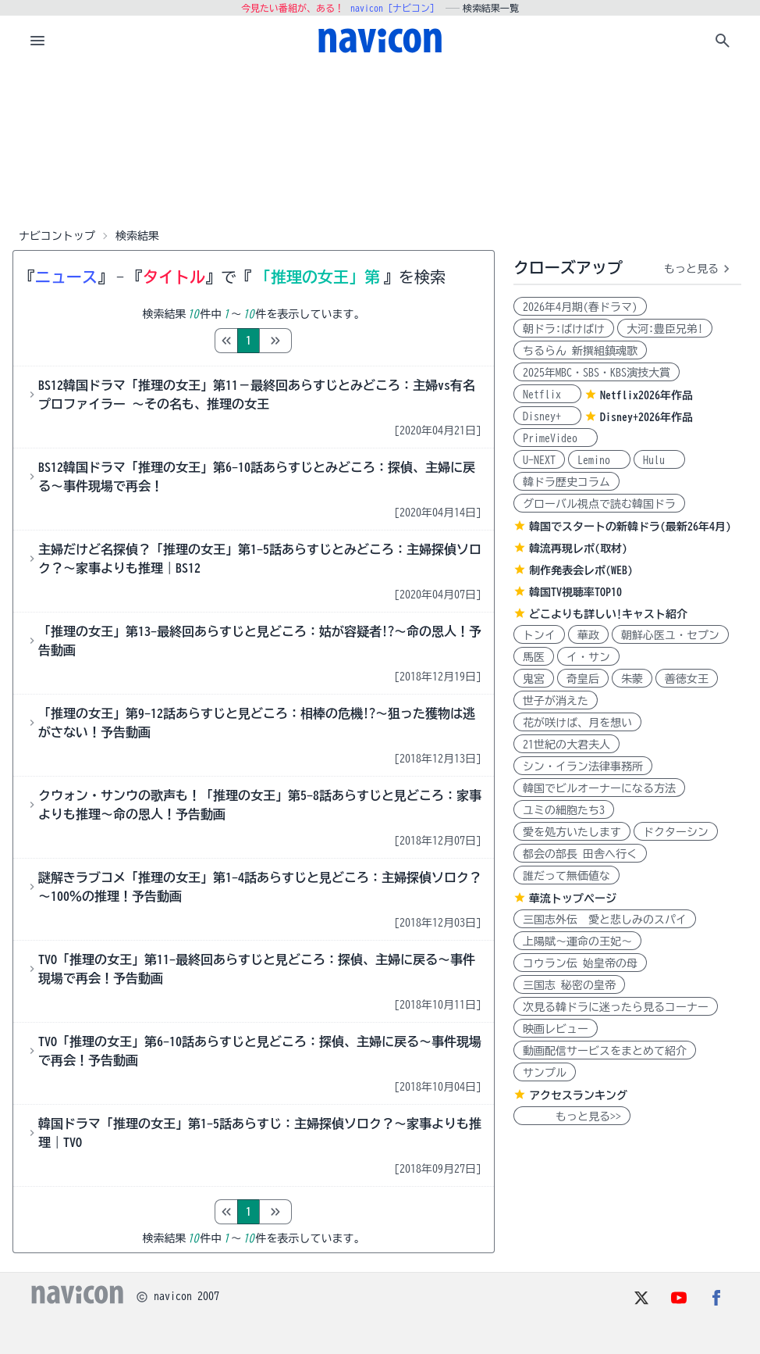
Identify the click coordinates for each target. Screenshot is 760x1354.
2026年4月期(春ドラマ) (580, 307)
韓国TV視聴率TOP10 (575, 592)
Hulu (659, 460)
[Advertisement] (380, 144)
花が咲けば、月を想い (577, 722)
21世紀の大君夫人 (566, 744)
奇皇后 (582, 678)
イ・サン (588, 657)
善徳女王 (687, 678)
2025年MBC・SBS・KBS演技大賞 (596, 372)
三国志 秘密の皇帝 (569, 985)
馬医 (534, 657)
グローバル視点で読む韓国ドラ (599, 503)
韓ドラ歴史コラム (566, 482)
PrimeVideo (555, 438)
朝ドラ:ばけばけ (564, 328)
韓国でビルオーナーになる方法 (599, 788)
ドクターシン (676, 832)
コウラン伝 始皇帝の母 (580, 963)
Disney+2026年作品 (646, 417)
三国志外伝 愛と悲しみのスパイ (605, 919)
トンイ (539, 635)
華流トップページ (572, 898)
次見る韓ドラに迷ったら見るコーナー (616, 1007)
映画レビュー (555, 1029)
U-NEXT (539, 460)
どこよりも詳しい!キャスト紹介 (608, 614)
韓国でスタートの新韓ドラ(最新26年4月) (630, 526)
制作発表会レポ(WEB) (581, 570)
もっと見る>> (572, 1116)
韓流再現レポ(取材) (578, 548)
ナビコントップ (57, 235)
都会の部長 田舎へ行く (580, 853)
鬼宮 (534, 678)
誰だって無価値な (566, 875)
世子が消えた (555, 700)
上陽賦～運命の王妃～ (577, 941)
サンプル (544, 1072)
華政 (588, 635)
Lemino (599, 460)
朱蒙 (632, 678)
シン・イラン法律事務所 (583, 766)
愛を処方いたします (572, 832)
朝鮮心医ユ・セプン (670, 635)
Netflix (547, 394)
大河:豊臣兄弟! (665, 328)
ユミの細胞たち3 (564, 810)
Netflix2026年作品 (646, 395)
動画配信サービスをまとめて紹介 (605, 1050)
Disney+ (547, 416)
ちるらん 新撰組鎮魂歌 (580, 350)
